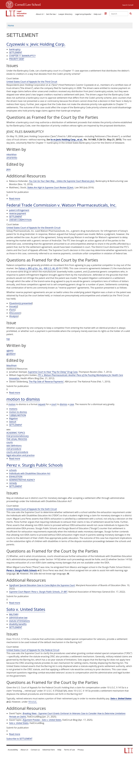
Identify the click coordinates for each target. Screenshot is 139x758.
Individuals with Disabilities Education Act (29, 473)
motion (12, 404)
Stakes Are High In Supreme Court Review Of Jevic (50, 187)
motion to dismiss (18, 412)
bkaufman (11, 365)
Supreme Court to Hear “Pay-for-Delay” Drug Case (52, 371)
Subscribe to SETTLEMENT (19, 738)
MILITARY (13, 614)
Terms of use (69, 749)
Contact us (35, 749)
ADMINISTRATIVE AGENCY (22, 479)
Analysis (14, 316)
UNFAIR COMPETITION (20, 219)
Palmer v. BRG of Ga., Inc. (31, 268)
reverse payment (17, 213)
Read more (14, 198)
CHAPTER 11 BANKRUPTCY (22, 55)
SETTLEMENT (15, 52)
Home (11, 25)
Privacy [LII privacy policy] (81, 749)
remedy (13, 483)
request (41, 404)
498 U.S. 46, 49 (51, 268)
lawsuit (12, 421)
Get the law (51, 14)
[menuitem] (39, 14)
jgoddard (10, 353)
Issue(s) (13, 306)
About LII (39, 14)
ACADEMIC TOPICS (15, 432)
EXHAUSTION (15, 476)
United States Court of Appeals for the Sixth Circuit (31, 509)
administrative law (18, 617)
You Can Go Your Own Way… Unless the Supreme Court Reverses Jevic (61, 181)
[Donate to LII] (105, 13)
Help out (97, 14)
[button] (130, 14)
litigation (13, 418)
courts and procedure (17, 452)
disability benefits (18, 624)
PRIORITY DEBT (16, 58)
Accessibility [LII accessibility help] (13, 749)
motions (13, 408)
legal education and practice (20, 455)
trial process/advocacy (17, 435)
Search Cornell (127, 5)
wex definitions (14, 445)
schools (13, 470)
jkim (8, 169)
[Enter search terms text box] (118, 13)
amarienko (11, 157)
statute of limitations (19, 620)
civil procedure (13, 448)
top (8, 338)
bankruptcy (14, 49)
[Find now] (130, 14)
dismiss (63, 404)
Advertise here (48, 749)
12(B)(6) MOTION (17, 415)
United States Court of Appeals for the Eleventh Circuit (33, 227)
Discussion (15, 312)
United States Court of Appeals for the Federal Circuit (32, 650)
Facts (12, 309)
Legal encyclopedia (83, 14)
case (72, 404)
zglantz (9, 350)
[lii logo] (16, 13)
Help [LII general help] (59, 749)
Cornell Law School (27, 4)
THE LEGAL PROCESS (16, 439)
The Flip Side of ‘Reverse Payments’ (46, 381)
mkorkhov (11, 154)
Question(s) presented (21, 303)
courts (9, 442)
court (53, 404)
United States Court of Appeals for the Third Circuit (31, 81)
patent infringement (19, 210)
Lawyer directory (65, 14)
